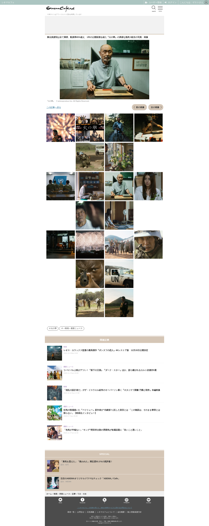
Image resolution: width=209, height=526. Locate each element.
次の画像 (155, 107)
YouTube (148, 502)
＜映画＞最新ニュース (72, 328)
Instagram (126, 500)
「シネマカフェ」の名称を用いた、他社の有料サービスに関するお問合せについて (104, 507)
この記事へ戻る (53, 107)
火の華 (54, 328)
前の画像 (140, 107)
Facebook (82, 502)
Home (60, 502)
